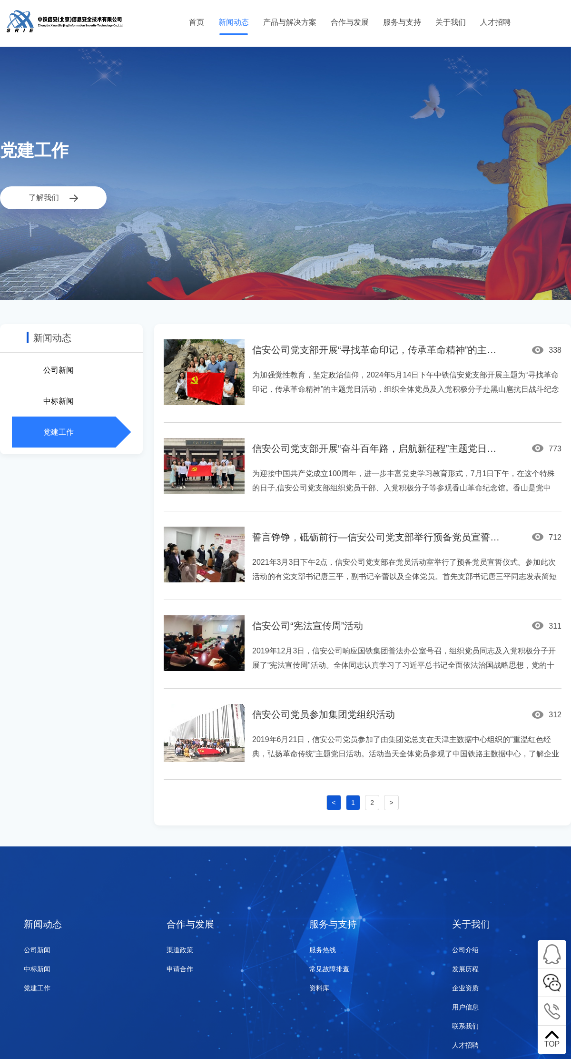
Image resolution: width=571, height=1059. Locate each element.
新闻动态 (233, 22)
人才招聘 (495, 22)
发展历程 (465, 969)
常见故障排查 (329, 969)
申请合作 (180, 969)
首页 (196, 22)
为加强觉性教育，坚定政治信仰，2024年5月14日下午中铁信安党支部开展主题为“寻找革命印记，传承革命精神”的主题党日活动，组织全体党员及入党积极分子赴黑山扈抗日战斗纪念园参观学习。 (405, 389)
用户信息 (465, 1007)
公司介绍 (465, 950)
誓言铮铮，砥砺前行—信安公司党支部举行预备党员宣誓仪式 (378, 537)
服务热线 (322, 950)
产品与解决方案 (289, 22)
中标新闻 (58, 401)
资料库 (319, 988)
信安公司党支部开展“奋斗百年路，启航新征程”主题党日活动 (378, 448)
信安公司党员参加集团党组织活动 (323, 714)
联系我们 (465, 1026)
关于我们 (450, 22)
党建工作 (58, 432)
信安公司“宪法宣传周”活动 (307, 626)
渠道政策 (180, 950)
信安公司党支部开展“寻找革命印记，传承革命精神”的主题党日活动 (378, 350)
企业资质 (465, 988)
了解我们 (54, 197)
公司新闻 (58, 370)
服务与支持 (402, 22)
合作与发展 (350, 22)
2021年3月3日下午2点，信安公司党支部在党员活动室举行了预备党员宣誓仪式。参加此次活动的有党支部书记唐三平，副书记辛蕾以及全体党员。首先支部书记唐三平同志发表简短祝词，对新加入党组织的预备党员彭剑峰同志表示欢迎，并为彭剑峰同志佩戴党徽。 (404, 576)
